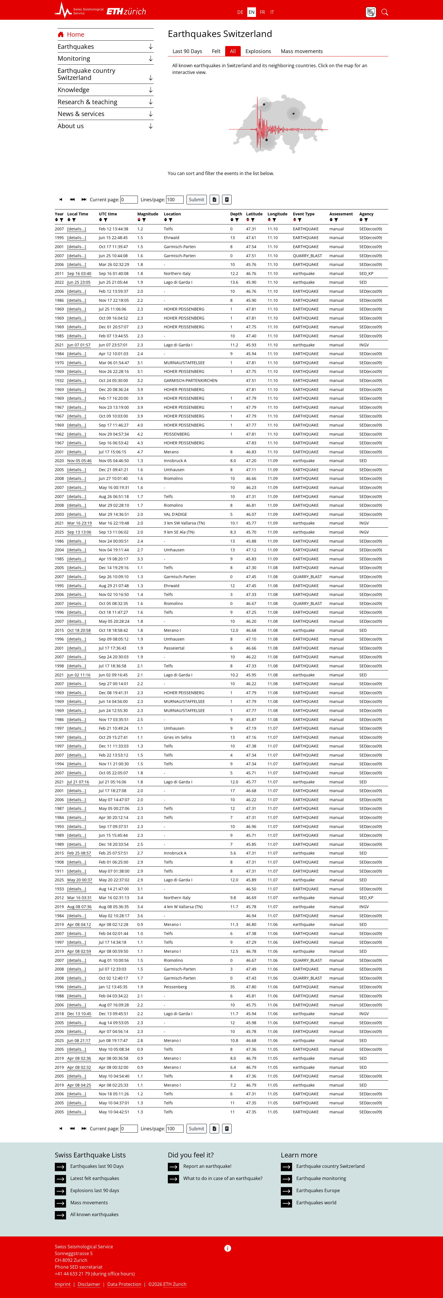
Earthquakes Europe (318, 1190)
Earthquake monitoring (321, 1178)
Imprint (63, 1284)
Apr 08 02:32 (79, 1067)
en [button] (252, 12)
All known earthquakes (94, 1214)
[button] (79, 9)
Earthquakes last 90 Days (97, 1166)
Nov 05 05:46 (79, 460)
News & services (106, 113)
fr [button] (262, 12)
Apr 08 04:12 (79, 924)
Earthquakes (106, 46)
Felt (216, 51)
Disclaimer (89, 1284)
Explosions (258, 51)
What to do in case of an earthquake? (222, 1178)
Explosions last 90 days (94, 1190)
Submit (196, 199)
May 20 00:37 (79, 879)
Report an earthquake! (207, 1166)
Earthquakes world (316, 1202)
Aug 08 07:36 (79, 906)
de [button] (240, 12)
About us (106, 125)
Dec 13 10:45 (79, 1013)
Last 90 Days (187, 51)
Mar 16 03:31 (79, 897)
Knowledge (106, 89)
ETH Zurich (174, 1284)
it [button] (272, 12)
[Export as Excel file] (214, 199)
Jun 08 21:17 (78, 1040)
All (233, 51)
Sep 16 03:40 (79, 273)
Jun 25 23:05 (78, 282)
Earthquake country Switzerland (106, 74)
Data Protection (124, 1284)
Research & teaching (106, 101)
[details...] (76, 228)
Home (71, 34)
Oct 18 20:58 (79, 630)
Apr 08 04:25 (79, 1085)
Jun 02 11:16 (78, 675)
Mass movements (302, 51)
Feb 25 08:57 (79, 853)
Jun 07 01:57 (78, 345)
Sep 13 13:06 (79, 532)
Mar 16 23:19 (79, 523)
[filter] (61, 220)
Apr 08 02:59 (79, 951)
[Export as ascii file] (227, 199)
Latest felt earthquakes (94, 1178)
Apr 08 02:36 (79, 1058)
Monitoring (106, 58)
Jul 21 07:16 (78, 782)
